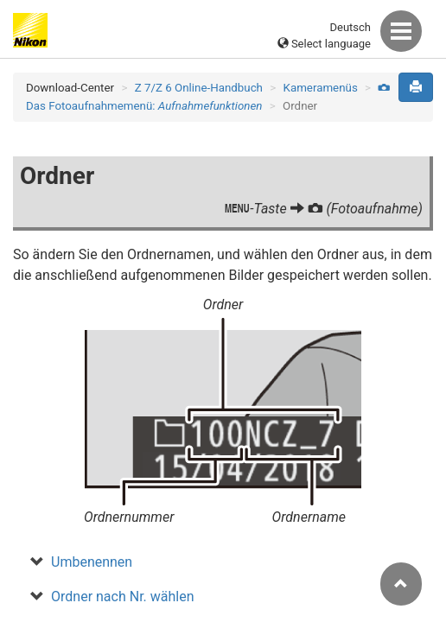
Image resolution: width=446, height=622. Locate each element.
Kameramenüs (321, 87)
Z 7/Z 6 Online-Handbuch (199, 87)
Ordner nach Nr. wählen (122, 596)
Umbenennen (91, 562)
